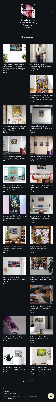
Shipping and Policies (10, 393)
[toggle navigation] (52, 12)
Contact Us (6, 391)
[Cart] (51, 396)
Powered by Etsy (8, 398)
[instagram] (3, 388)
